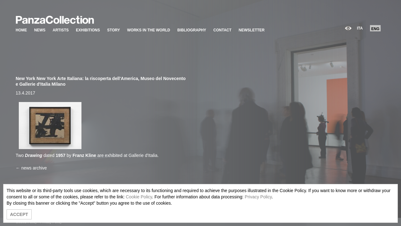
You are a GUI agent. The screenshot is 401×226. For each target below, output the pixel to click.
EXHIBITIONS (88, 30)
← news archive (31, 167)
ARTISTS (61, 30)
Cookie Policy (139, 196)
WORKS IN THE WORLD (148, 30)
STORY (113, 30)
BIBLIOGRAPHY (191, 30)
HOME (21, 30)
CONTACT (222, 30)
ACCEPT (19, 214)
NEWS (39, 30)
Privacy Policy (258, 196)
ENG (375, 29)
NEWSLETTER (252, 30)
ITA (360, 28)
